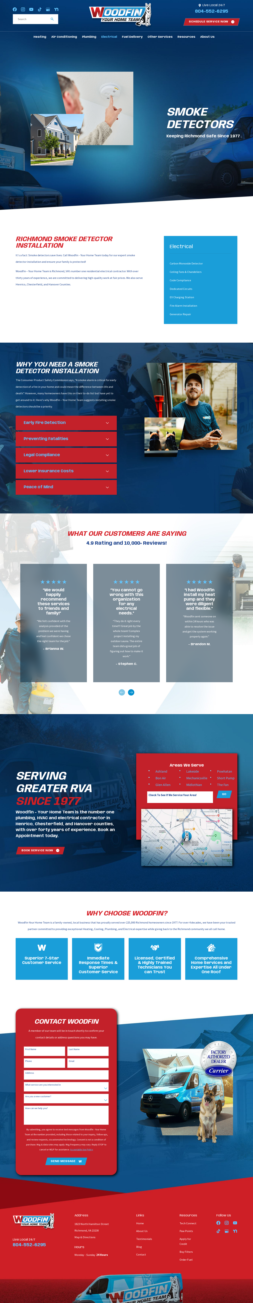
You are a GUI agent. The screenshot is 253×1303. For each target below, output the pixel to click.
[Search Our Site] (52, 19)
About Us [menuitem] (207, 36)
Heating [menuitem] (40, 36)
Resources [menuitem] (186, 36)
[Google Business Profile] (48, 9)
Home (140, 1223)
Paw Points (186, 1231)
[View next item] (131, 692)
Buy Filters (186, 1252)
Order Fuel (186, 1259)
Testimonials (144, 1239)
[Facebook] (15, 9)
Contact (141, 1254)
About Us (142, 1231)
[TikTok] (40, 9)
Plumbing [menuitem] (89, 36)
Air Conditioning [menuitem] (64, 36)
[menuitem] (198, 263)
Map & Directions (84, 1237)
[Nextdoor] (56, 9)
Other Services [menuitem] (160, 36)
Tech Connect (188, 1223)
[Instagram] (23, 9)
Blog (139, 1247)
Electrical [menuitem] (109, 36)
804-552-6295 (211, 11)
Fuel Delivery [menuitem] (132, 36)
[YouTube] (31, 9)
